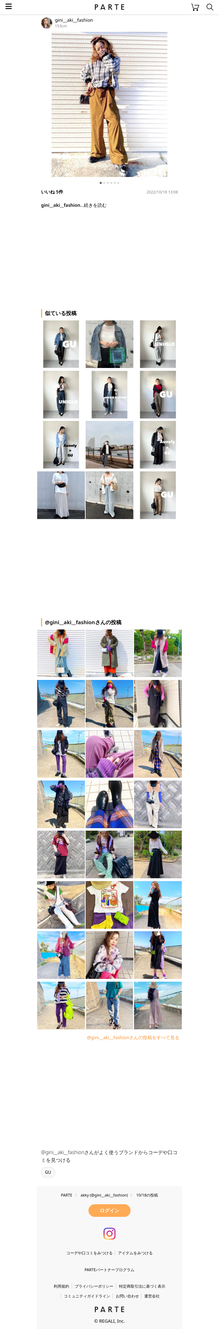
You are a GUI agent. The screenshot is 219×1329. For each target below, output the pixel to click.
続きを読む (95, 205)
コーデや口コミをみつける (89, 1252)
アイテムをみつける (135, 1252)
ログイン (109, 1210)
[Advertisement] (93, 256)
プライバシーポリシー (94, 1286)
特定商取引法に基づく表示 (142, 1286)
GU (48, 1172)
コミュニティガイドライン (87, 1296)
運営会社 (152, 1296)
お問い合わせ (127, 1296)
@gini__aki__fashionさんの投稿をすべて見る (133, 1037)
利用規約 (61, 1286)
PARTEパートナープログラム (109, 1269)
